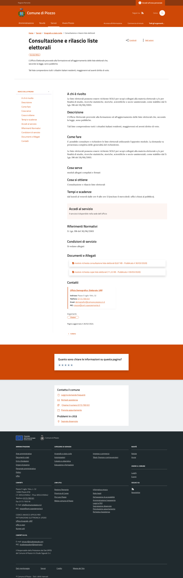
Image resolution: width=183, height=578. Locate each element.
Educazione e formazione (64, 464)
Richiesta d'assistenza (101, 511)
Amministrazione (26, 23)
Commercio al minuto (135, 23)
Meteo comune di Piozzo (63, 500)
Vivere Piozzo (68, 23)
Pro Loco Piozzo (60, 497)
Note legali (97, 493)
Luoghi (134, 473)
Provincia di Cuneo (61, 493)
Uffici (18, 476)
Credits (59, 568)
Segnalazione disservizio (102, 506)
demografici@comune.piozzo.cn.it (90, 302)
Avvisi (133, 457)
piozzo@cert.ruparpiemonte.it (87, 305)
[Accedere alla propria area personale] (150, 3)
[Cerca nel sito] (161, 13)
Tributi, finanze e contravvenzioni (105, 457)
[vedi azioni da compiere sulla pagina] (147, 40)
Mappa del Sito (78, 568)
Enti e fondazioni (22, 461)
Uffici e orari (20, 524)
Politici (18, 472)
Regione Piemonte (24, 3)
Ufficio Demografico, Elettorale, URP (86, 290)
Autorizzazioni (59, 457)
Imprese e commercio (101, 453)
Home (31, 33)
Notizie (134, 453)
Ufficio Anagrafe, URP (24, 521)
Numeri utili (20, 528)
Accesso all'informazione (113, 23)
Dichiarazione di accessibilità (104, 497)
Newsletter (135, 492)
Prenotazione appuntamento (104, 509)
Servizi (54, 23)
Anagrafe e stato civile (53, 33)
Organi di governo (23, 464)
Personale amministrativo (26, 468)
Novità (42, 23)
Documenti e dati (22, 457)
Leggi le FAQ (98, 503)
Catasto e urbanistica (62, 461)
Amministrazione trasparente (104, 500)
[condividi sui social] (131, 40)
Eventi (133, 476)
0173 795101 (84, 298)
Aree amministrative (24, 453)
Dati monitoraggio (23, 568)
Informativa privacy (100, 489)
